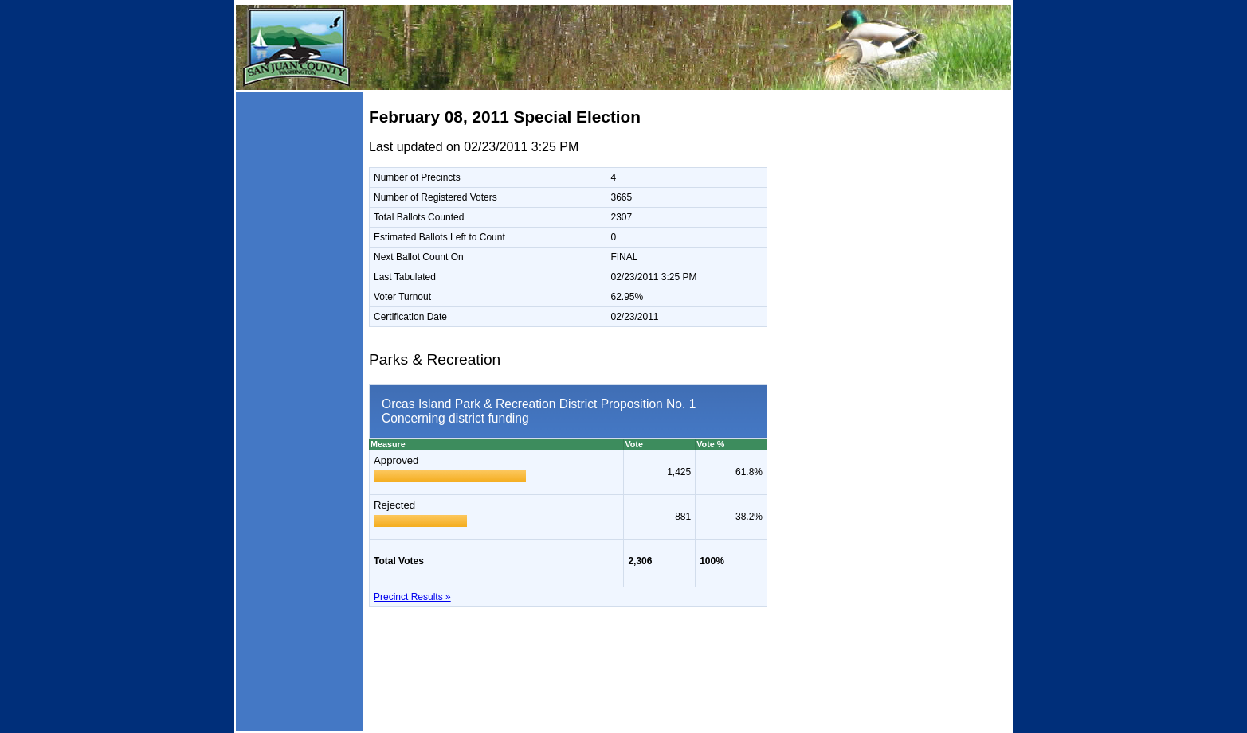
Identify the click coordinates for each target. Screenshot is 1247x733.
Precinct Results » (412, 596)
